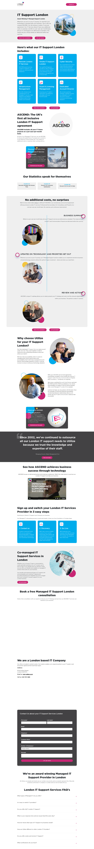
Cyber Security (57, 353)
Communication (25, 223)
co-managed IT (42, 543)
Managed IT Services (30, 136)
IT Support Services (33, 324)
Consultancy (61, 205)
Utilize (36, 202)
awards (59, 756)
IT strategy (24, 282)
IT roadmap (27, 279)
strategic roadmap (39, 336)
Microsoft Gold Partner (65, 357)
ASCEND (25, 25)
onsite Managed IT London (58, 362)
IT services (37, 205)
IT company (42, 758)
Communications (65, 353)
